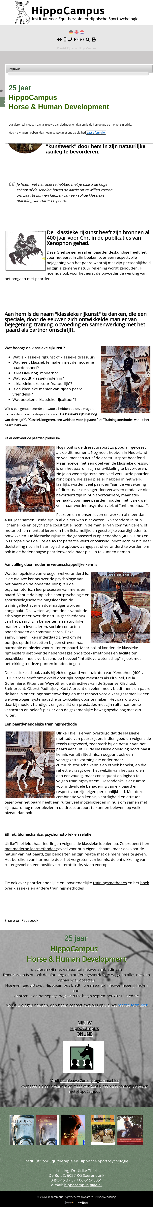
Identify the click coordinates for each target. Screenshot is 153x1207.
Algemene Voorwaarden (79, 1197)
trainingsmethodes (110, 882)
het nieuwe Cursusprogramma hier (89, 1080)
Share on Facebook (21, 920)
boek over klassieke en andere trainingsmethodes (77, 885)
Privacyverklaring (105, 1197)
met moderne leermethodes (30, 848)
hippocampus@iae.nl (83, 1184)
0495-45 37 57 (63, 1180)
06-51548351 (90, 1180)
